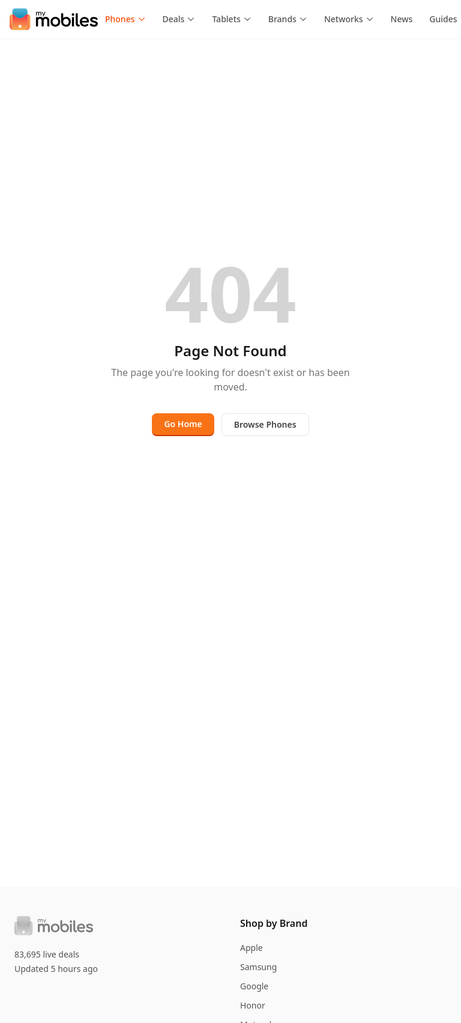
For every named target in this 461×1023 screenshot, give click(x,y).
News (402, 19)
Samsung (258, 967)
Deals (179, 19)
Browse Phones (265, 424)
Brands (287, 19)
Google (254, 986)
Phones (125, 19)
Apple (251, 947)
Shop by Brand (273, 923)
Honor (252, 1005)
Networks (349, 19)
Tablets (231, 19)
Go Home (183, 424)
